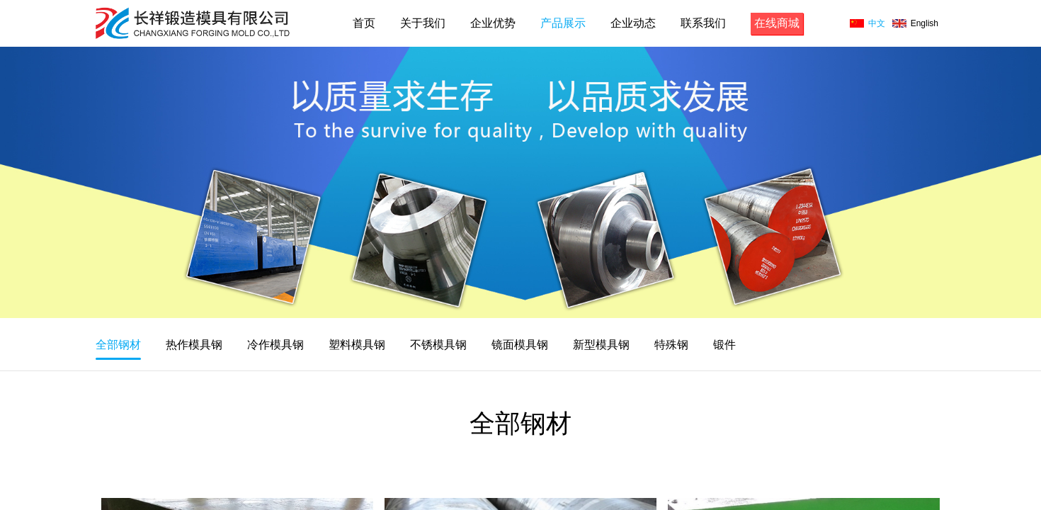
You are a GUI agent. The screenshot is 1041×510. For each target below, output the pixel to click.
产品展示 (563, 23)
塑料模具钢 (357, 345)
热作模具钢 (194, 345)
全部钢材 (118, 345)
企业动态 (633, 23)
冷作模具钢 (275, 345)
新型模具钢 (601, 345)
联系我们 (703, 23)
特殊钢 (671, 345)
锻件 (724, 345)
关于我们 (422, 23)
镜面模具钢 (519, 345)
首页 (364, 23)
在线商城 (777, 23)
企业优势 (493, 23)
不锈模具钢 (438, 345)
